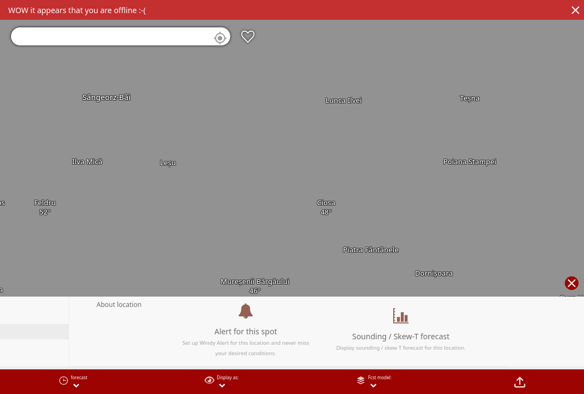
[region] (292, 197)
